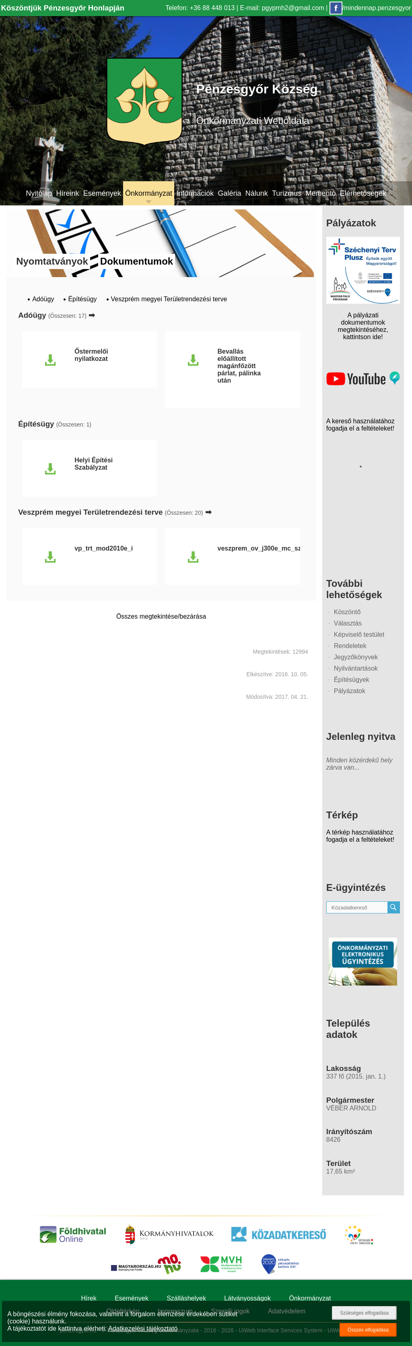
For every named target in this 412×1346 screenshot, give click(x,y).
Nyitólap (39, 193)
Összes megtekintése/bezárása (161, 616)
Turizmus (286, 193)
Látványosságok (247, 1298)
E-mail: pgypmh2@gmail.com (282, 7)
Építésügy (82, 299)
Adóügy (43, 299)
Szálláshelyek (186, 1298)
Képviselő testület (359, 634)
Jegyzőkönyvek (356, 657)
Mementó (321, 193)
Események (102, 193)
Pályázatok (349, 690)
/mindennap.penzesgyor (370, 7)
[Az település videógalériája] (363, 383)
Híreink (67, 193)
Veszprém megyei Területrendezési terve (169, 299)
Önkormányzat (148, 193)
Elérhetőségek (363, 193)
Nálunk (256, 193)
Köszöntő (347, 612)
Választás (348, 623)
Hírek (89, 1298)
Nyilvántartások (356, 668)
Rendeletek (350, 645)
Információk (195, 193)
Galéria (229, 193)
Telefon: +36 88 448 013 (200, 7)
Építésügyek (351, 679)
